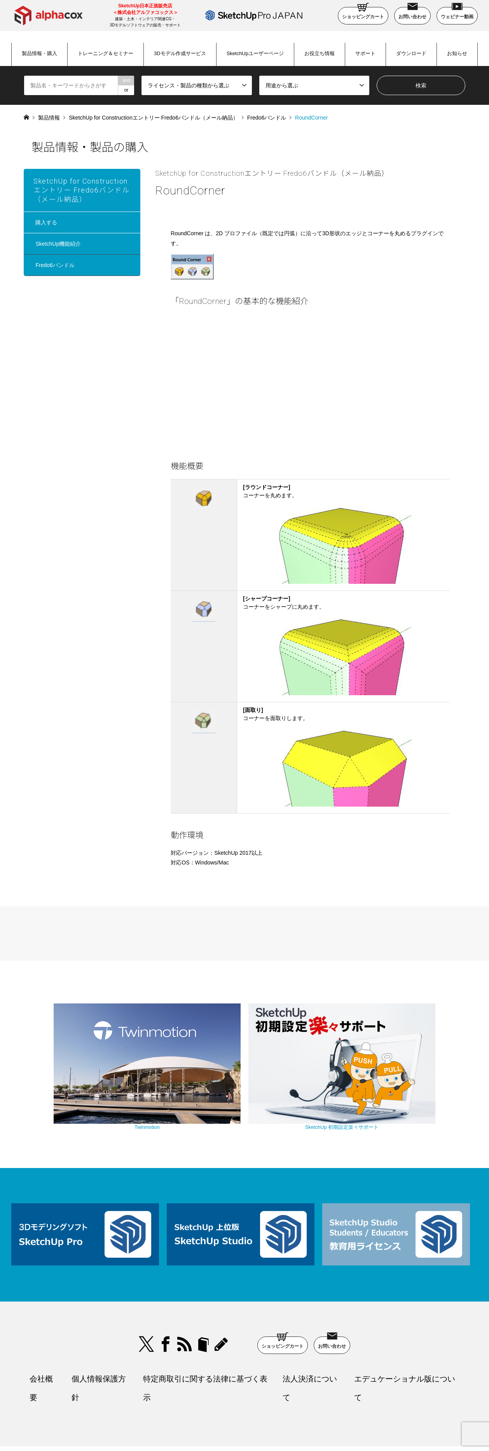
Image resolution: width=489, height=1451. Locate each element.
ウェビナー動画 (457, 13)
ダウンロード (411, 53)
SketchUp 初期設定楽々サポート (310, 1084)
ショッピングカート (363, 13)
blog (222, 1298)
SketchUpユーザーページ (255, 53)
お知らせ (457, 53)
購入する (46, 222)
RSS (184, 1298)
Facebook (165, 1298)
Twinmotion (178, 1084)
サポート (365, 53)
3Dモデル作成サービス (180, 53)
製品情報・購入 (39, 53)
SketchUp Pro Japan (284, 1425)
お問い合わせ (412, 13)
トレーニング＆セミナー (105, 53)
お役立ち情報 (319, 53)
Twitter (146, 1298)
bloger (203, 1298)
